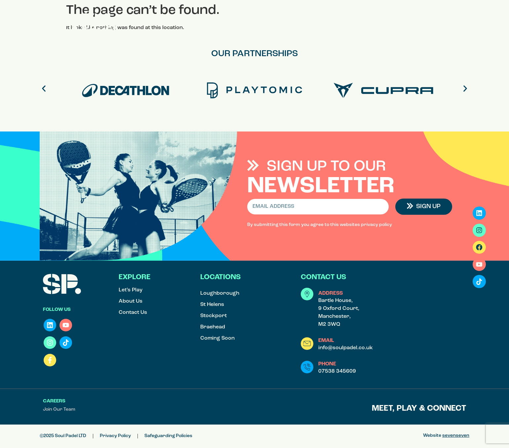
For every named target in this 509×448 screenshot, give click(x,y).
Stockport (213, 315)
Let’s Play (130, 290)
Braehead (212, 327)
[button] (459, 19)
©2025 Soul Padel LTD (63, 435)
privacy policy (376, 224)
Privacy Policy (115, 435)
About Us (130, 301)
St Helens (212, 304)
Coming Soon (217, 338)
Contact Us (133, 312)
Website (446, 435)
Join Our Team (59, 409)
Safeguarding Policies (168, 435)
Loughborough (219, 293)
